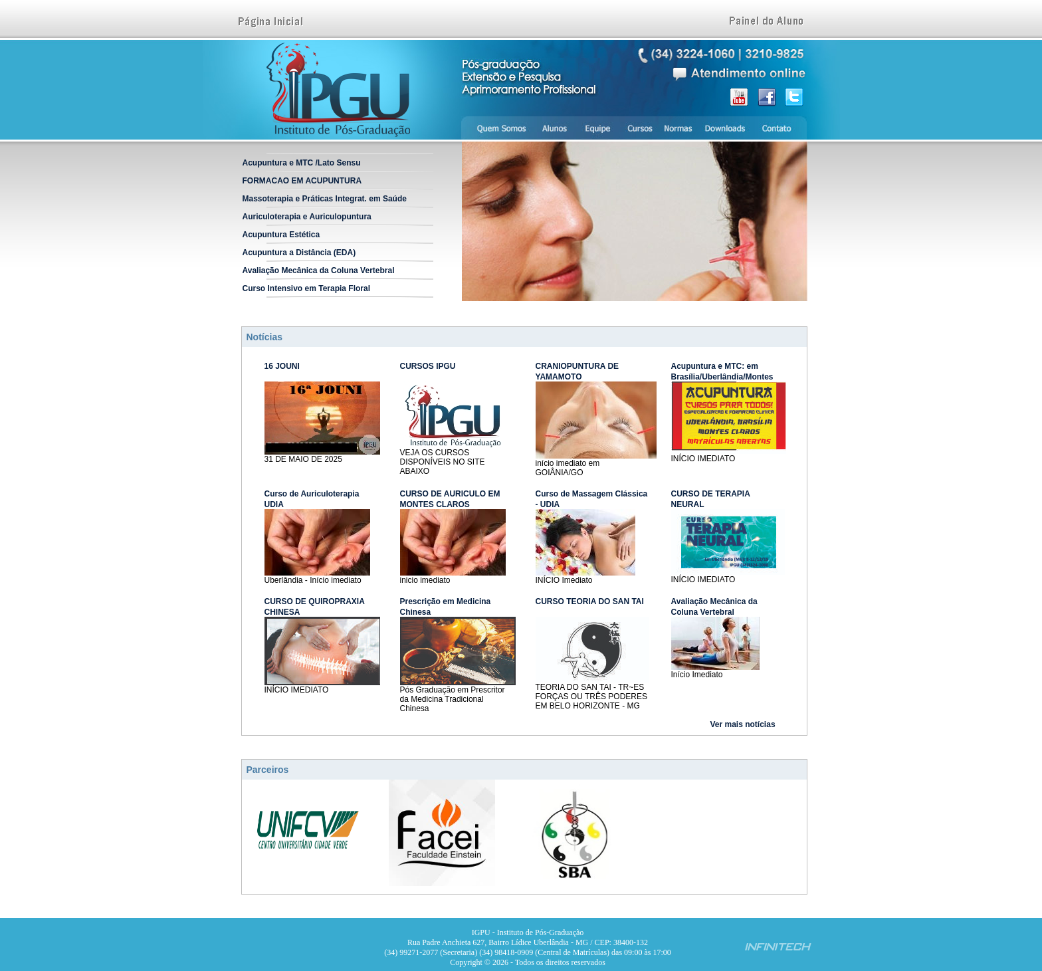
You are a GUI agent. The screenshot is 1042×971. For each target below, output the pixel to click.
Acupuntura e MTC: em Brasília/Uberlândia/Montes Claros (722, 377)
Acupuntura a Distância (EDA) (299, 252)
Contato (780, 128)
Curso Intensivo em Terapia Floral (307, 288)
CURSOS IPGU (428, 366)
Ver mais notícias (743, 724)
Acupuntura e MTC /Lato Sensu (302, 162)
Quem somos (496, 128)
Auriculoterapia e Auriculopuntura (307, 216)
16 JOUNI (282, 366)
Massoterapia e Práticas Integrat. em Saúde (325, 198)
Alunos (554, 128)
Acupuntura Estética (281, 234)
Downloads (725, 128)
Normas (678, 128)
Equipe (598, 128)
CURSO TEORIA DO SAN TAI (590, 601)
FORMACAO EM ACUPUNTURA (302, 180)
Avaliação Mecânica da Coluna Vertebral (319, 270)
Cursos (640, 128)
